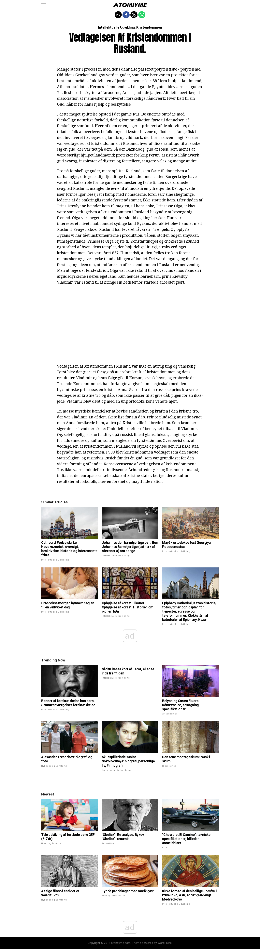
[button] (43, 5)
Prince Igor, (76, 194)
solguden (194, 86)
